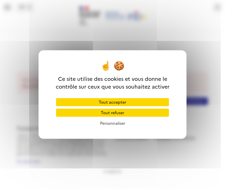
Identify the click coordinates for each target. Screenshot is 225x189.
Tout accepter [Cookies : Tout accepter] (112, 102)
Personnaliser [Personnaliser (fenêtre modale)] (112, 123)
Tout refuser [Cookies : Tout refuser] (112, 113)
